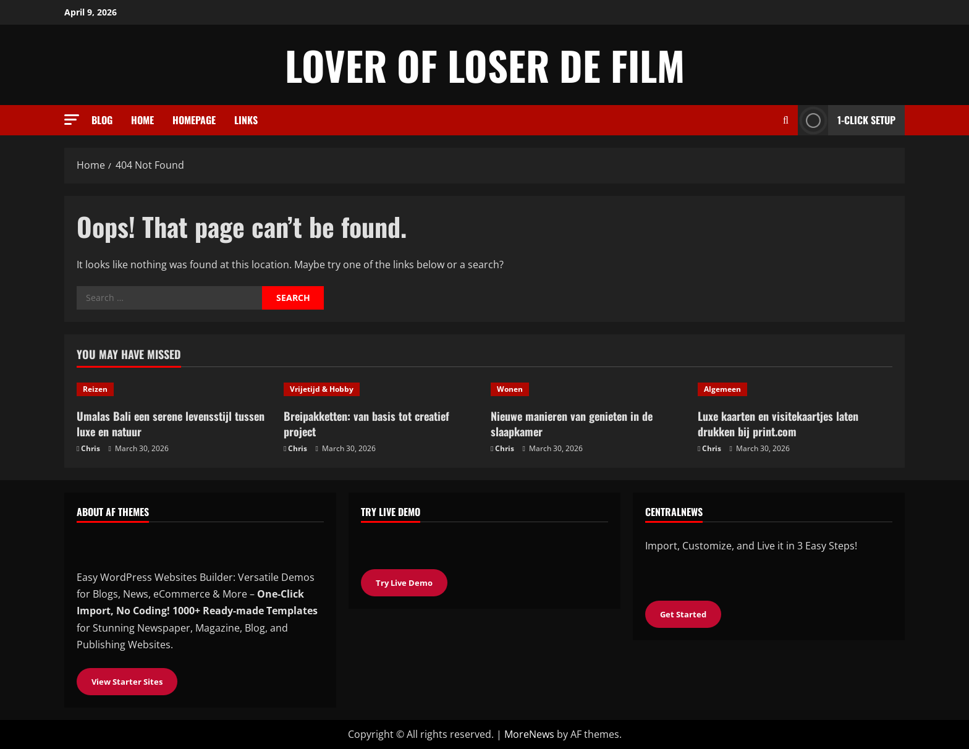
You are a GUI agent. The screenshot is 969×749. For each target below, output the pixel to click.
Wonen (510, 389)
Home (142, 119)
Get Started (683, 614)
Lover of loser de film (485, 65)
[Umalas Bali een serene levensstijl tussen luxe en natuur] (174, 389)
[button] (71, 119)
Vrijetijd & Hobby (321, 389)
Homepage (194, 119)
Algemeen (722, 389)
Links (246, 119)
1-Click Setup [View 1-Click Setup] (846, 120)
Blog (101, 119)
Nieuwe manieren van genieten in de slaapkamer (572, 423)
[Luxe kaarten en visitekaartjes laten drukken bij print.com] (795, 389)
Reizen (95, 389)
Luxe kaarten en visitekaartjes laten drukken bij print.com (778, 423)
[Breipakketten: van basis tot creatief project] (381, 389)
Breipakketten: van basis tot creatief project (366, 423)
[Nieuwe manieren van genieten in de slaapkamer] (588, 389)
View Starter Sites (127, 681)
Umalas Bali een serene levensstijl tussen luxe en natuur (170, 423)
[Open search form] (786, 120)
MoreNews (529, 734)
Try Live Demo (404, 582)
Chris (90, 448)
